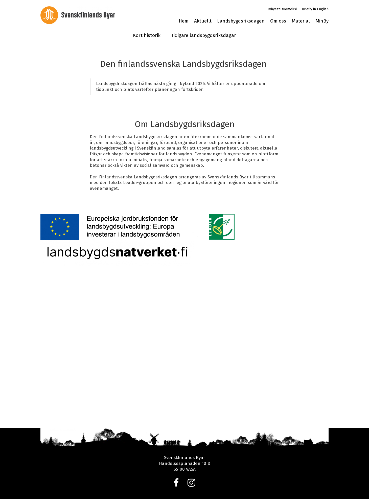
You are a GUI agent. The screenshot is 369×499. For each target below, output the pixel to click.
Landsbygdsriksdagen (241, 21)
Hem (184, 21)
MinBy (322, 21)
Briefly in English (315, 9)
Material (301, 21)
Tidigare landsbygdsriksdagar (203, 35)
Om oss (278, 21)
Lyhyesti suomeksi (282, 9)
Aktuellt (203, 21)
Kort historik (146, 35)
